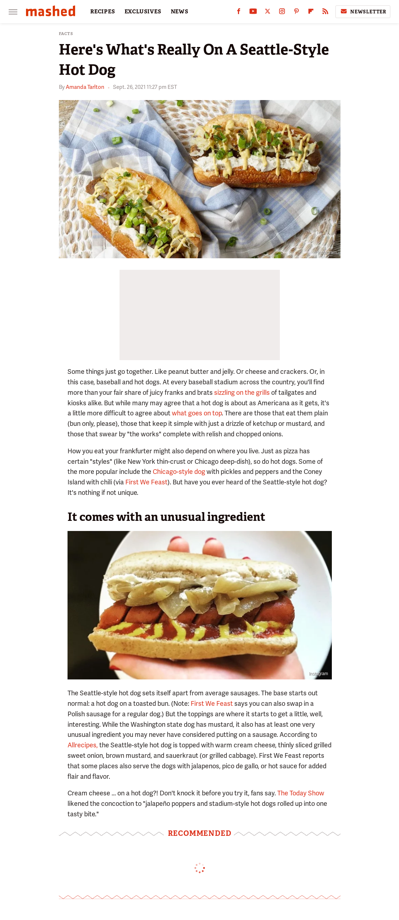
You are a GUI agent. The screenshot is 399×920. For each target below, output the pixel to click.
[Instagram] (282, 12)
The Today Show (300, 793)
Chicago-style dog (179, 471)
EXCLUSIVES (143, 11)
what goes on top (197, 413)
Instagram (327, 252)
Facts (66, 34)
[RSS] (325, 12)
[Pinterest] (296, 12)
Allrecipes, (83, 745)
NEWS (179, 11)
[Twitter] (267, 12)
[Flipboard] (311, 12)
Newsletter (362, 11)
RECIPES (102, 11)
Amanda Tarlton (85, 87)
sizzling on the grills (242, 392)
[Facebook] (238, 12)
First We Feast (146, 482)
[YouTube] (253, 12)
